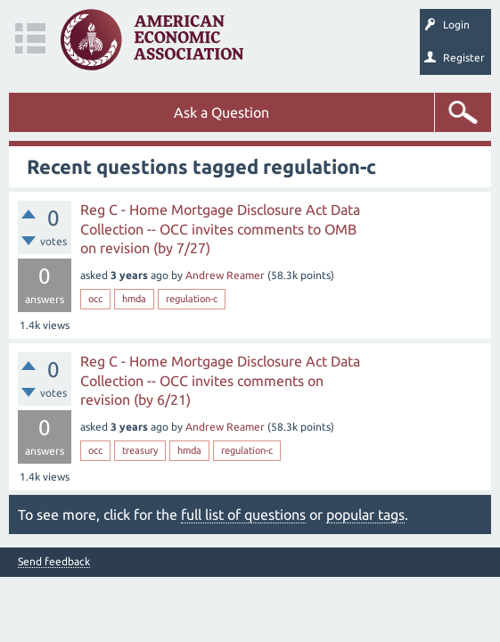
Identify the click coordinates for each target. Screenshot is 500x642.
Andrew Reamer (225, 275)
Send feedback (54, 561)
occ (95, 298)
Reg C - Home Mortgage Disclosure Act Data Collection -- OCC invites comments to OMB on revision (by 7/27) (220, 229)
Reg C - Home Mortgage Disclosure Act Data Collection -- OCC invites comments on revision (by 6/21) (220, 380)
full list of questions (243, 514)
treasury (140, 450)
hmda (134, 298)
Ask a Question (221, 112)
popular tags (365, 514)
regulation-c (191, 298)
